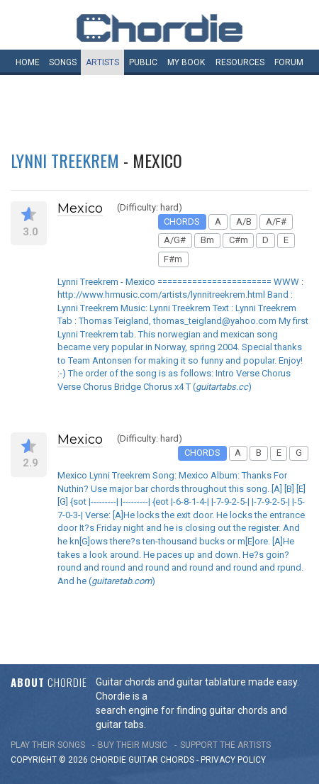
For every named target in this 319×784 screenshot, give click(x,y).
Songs (63, 62)
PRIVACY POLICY (233, 760)
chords (177, 760)
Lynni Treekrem (65, 160)
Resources (240, 62)
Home (28, 62)
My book (186, 62)
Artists (102, 62)
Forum (288, 62)
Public (143, 62)
